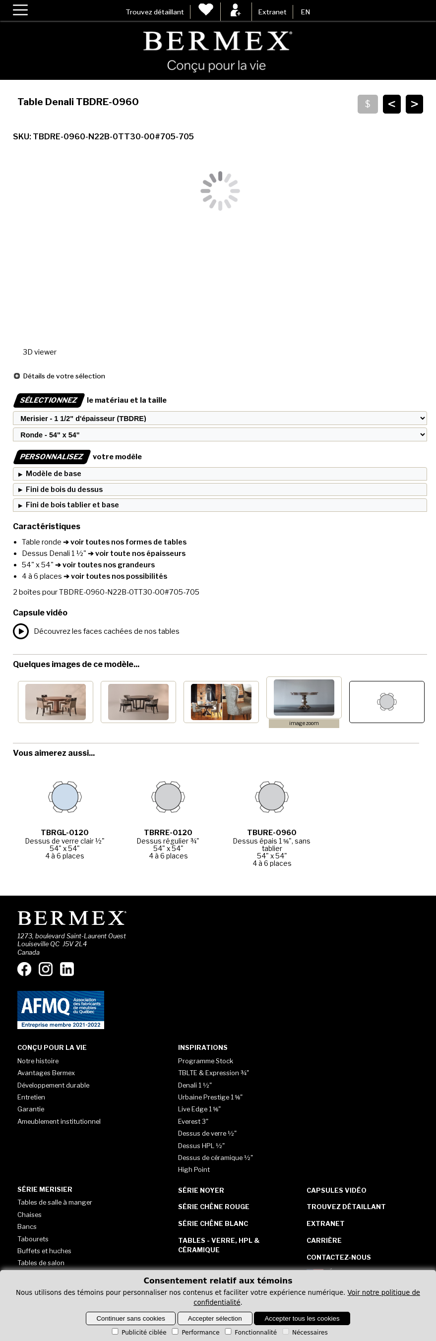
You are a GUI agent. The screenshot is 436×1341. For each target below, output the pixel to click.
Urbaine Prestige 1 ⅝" (210, 1097)
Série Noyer (201, 1190)
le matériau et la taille (90, 400)
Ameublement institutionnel (59, 1121)
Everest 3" (193, 1121)
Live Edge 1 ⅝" (199, 1109)
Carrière (324, 1240)
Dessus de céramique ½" (215, 1157)
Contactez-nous (339, 1257)
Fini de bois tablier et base (72, 504)
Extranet (272, 12)
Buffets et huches (44, 1251)
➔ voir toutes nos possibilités (114, 576)
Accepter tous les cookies (301, 1318)
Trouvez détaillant (154, 12)
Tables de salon (40, 1263)
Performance (194, 1332)
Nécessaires (304, 1332)
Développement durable (53, 1085)
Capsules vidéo (337, 1190)
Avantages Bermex (46, 1073)
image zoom (304, 723)
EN (305, 12)
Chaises (29, 1215)
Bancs (27, 1226)
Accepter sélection (215, 1318)
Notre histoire (38, 1061)
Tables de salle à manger (54, 1202)
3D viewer (40, 352)
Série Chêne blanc (213, 1223)
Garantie (30, 1109)
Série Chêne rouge (213, 1207)
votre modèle (77, 456)
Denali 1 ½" (195, 1085)
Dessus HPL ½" (201, 1146)
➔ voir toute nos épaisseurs (136, 553)
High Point (194, 1169)
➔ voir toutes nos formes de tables (124, 542)
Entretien (31, 1097)
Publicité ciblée (138, 1332)
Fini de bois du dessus (64, 489)
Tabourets (33, 1239)
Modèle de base (53, 473)
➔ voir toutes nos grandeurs (104, 564)
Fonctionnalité (250, 1332)
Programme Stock (205, 1061)
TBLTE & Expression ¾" (213, 1073)
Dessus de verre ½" (207, 1133)
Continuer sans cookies (130, 1318)
